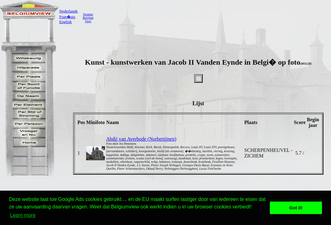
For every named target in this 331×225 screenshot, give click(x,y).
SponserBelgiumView (88, 17)
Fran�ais (67, 16)
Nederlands (68, 11)
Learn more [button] (23, 215)
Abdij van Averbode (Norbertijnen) (141, 139)
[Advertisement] (210, 17)
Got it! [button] (296, 207)
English (65, 21)
